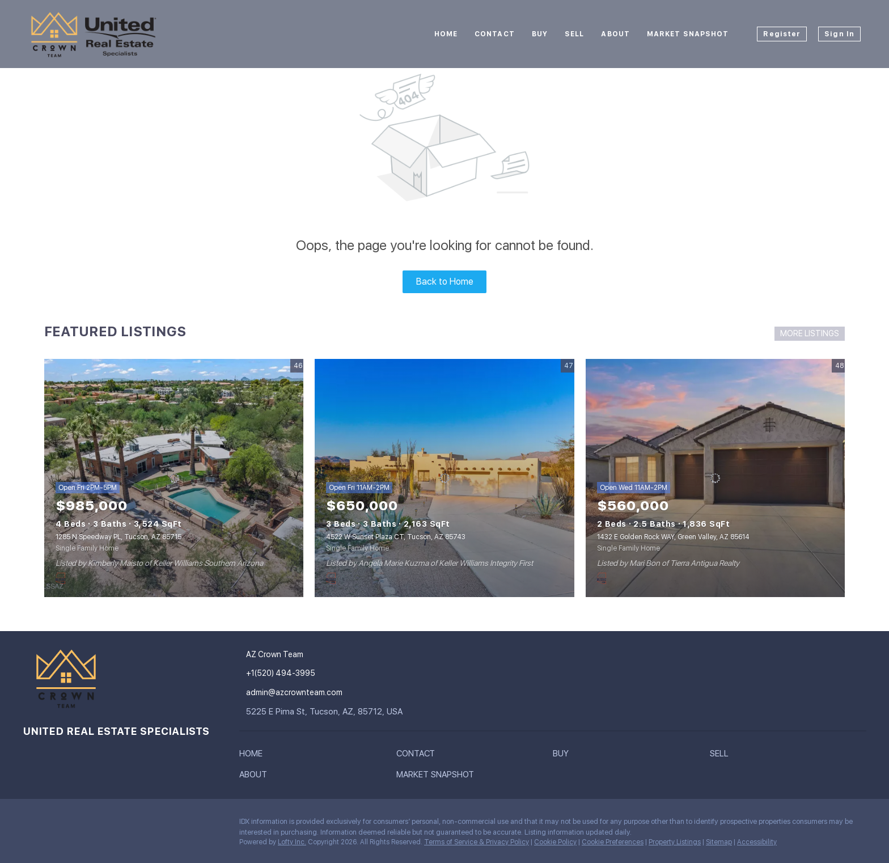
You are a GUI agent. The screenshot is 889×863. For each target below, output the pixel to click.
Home (446, 34)
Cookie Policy (555, 842)
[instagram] (31, 824)
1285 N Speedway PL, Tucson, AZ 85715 (118, 537)
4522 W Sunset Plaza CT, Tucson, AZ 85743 (395, 537)
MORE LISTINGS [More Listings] (809, 333)
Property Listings (675, 842)
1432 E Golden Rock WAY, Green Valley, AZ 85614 (673, 537)
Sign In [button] (839, 34)
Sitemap (719, 842)
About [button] (615, 34)
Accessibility (757, 842)
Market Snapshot (688, 34)
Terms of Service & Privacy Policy (476, 842)
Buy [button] (540, 34)
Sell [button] (574, 34)
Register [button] (782, 34)
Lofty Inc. (292, 842)
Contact (495, 34)
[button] (253, 756)
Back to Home (444, 281)
